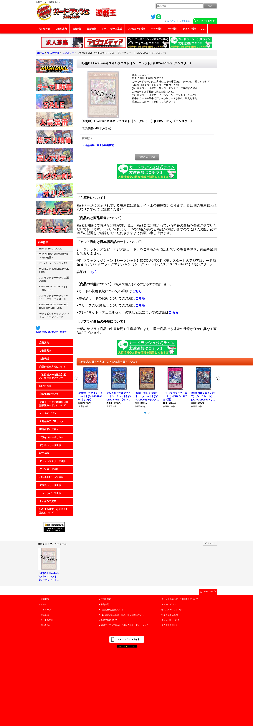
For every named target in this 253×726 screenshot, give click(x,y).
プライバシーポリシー (51, 437)
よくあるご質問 (47, 501)
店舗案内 (44, 342)
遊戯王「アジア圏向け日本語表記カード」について (53, 404)
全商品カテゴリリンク (51, 421)
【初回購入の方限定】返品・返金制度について (52, 376)
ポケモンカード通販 (50, 445)
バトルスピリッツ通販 (51, 477)
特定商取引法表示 (49, 429)
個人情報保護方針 (169, 625)
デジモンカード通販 (50, 485)
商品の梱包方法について (52, 366)
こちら (92, 272)
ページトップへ (210, 592)
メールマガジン (47, 413)
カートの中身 (47, 620)
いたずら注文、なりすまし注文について (53, 511)
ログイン (171, 21)
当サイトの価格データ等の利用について (179, 599)
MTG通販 (44, 453)
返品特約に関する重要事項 (99, 145)
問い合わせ (45, 386)
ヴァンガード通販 (49, 469)
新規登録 (185, 21)
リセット (211, 543)
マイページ (46, 609)
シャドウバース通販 (50, 493)
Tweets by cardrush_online (51, 331)
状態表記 (44, 358)
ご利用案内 (45, 350)
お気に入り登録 (146, 157)
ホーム (44, 604)
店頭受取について (49, 394)
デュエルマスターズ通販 (52, 461)
